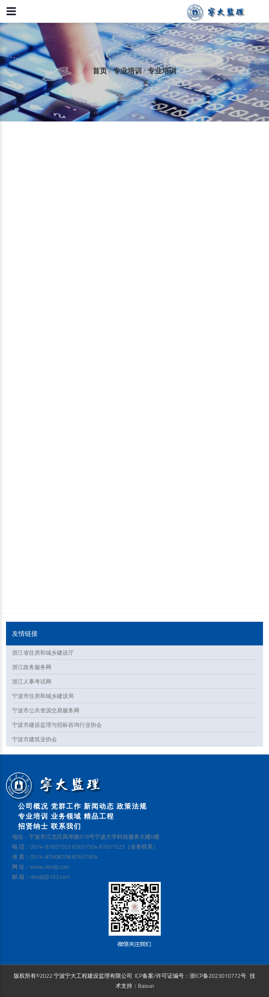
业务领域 (66, 816)
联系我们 (66, 826)
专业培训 (127, 71)
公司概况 (33, 806)
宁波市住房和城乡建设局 (43, 696)
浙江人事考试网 (31, 681)
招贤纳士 (33, 826)
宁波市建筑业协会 (34, 739)
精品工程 (99, 816)
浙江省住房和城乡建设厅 (43, 652)
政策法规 (132, 806)
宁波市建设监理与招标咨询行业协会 (57, 724)
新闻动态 (99, 806)
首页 (100, 71)
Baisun (146, 985)
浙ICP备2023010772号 (218, 975)
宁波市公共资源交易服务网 (45, 710)
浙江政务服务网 (31, 667)
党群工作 (66, 806)
